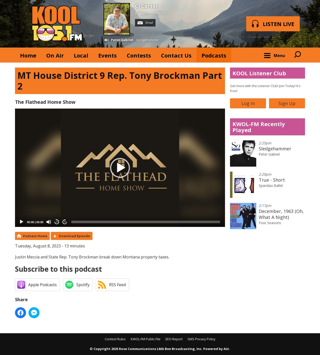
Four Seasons (270, 222)
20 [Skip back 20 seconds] (57, 222)
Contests (139, 55)
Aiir (226, 348)
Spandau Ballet (271, 185)
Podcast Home (35, 236)
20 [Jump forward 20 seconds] (65, 222)
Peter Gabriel (122, 40)
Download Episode (74, 236)
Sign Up (287, 103)
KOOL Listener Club (259, 73)
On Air (55, 55)
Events (107, 55)
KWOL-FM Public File (145, 339)
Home (28, 55)
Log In (248, 103)
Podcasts (214, 55)
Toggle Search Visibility (297, 55)
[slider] (145, 222)
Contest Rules (115, 339)
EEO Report (174, 339)
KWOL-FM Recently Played (258, 127)
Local (81, 55)
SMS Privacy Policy (202, 339)
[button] (120, 168)
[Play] (21, 221)
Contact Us (176, 55)
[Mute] (48, 221)
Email (145, 23)
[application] (120, 168)
